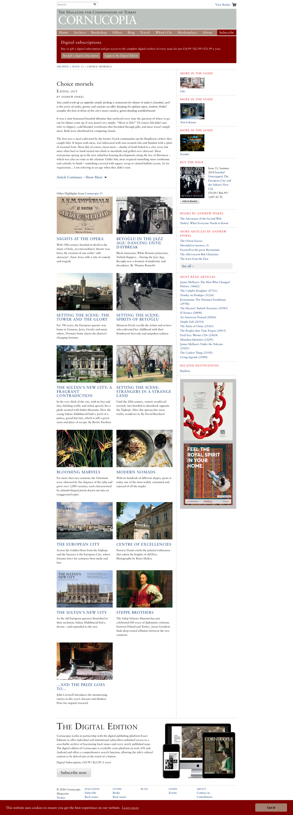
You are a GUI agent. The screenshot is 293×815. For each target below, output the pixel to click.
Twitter (61, 797)
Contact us (203, 792)
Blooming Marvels (78, 472)
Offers (117, 32)
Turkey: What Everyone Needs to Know (204, 223)
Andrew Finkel (210, 213)
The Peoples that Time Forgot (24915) (203, 330)
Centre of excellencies (143, 544)
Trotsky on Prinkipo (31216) (197, 295)
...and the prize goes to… (81, 686)
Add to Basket (189, 201)
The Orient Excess (191, 240)
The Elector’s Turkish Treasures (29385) (204, 308)
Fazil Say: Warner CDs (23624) (199, 335)
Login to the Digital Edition (121, 55)
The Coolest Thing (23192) (196, 352)
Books (116, 792)
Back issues (91, 796)
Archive (80, 32)
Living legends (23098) (194, 357)
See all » (188, 266)
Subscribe (226, 32)
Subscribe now (74, 772)
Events (173, 792)
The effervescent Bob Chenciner (199, 254)
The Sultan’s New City (82, 612)
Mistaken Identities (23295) (196, 339)
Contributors (204, 796)
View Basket (222, 4)
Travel (145, 32)
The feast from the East (194, 258)
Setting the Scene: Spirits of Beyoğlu (138, 317)
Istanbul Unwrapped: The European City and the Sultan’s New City (219, 180)
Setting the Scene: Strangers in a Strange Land (143, 391)
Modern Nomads (135, 472)
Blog (131, 32)
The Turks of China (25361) (197, 326)
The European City (78, 544)
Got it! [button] (271, 807)
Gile (182, 91)
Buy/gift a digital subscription (80, 55)
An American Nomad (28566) (198, 317)
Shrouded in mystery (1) (194, 245)
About (207, 32)
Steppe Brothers (135, 612)
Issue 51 (78, 66)
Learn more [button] (130, 808)
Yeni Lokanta (188, 122)
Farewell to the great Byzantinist (200, 249)
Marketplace (187, 32)
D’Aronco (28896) (191, 312)
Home (63, 32)
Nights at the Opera (80, 239)
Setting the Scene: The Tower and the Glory (83, 317)
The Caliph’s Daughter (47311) (199, 290)
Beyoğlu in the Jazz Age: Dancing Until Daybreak (139, 243)
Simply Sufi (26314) (192, 321)
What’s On (163, 32)
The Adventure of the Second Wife (201, 218)
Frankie (184, 154)
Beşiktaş (185, 370)
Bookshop (99, 32)
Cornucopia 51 (94, 193)
